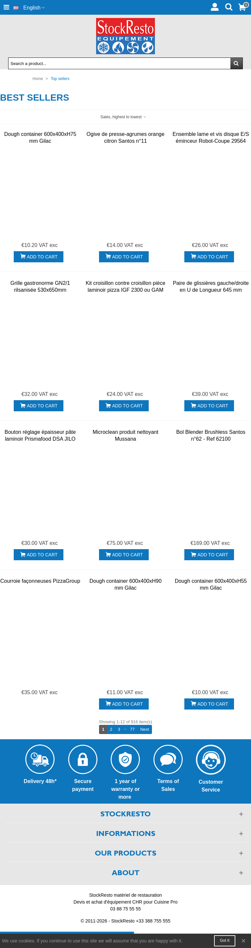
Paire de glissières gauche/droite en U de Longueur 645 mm (211, 286)
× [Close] (243, 940)
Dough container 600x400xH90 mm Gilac (126, 584)
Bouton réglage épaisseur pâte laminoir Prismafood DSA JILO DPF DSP (40, 439)
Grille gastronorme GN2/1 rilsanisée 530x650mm (40, 286)
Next (146, 729)
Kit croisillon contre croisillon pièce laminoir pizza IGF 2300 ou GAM (125, 286)
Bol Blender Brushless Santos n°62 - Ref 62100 (210, 435)
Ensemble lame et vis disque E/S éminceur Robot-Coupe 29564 (211, 137)
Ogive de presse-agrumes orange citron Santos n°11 (125, 137)
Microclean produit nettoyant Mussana (125, 435)
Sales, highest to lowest (123, 117)
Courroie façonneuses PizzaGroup (40, 581)
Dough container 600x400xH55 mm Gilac (211, 584)
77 (132, 729)
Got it (224, 940)
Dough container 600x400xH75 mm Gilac (40, 137)
